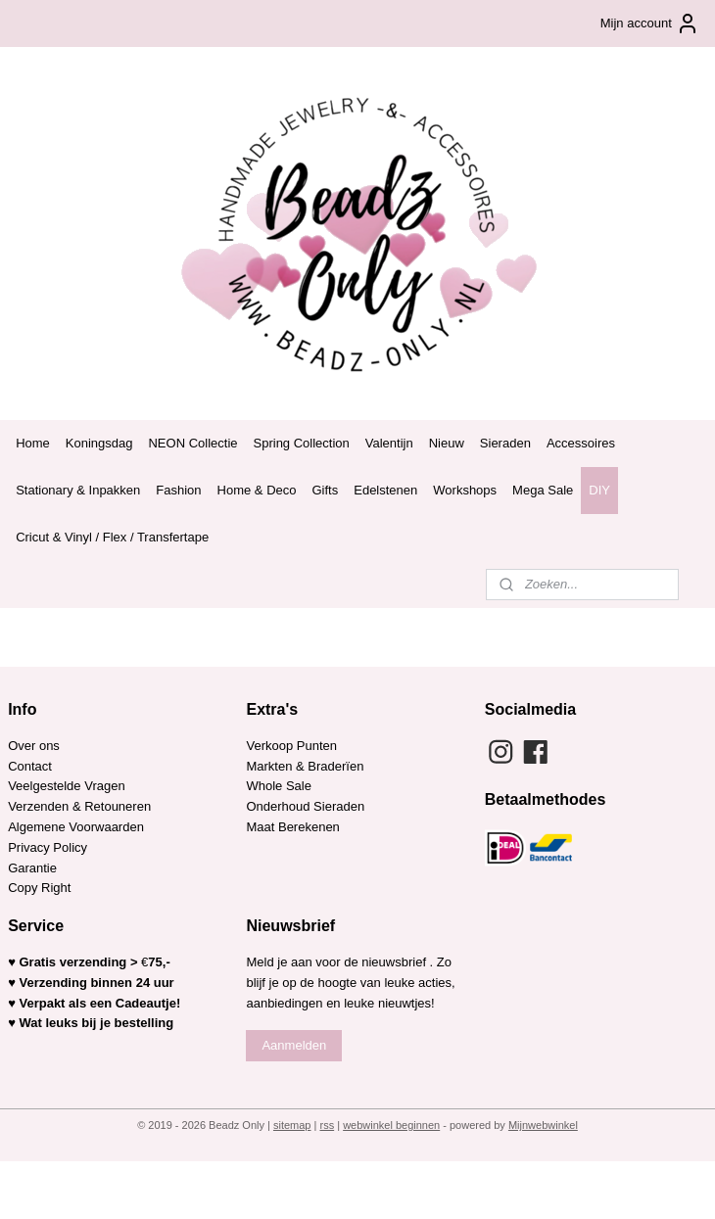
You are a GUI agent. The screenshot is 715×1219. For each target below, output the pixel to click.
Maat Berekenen (292, 827)
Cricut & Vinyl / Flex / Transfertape (112, 537)
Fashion (178, 490)
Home (33, 443)
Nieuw (446, 443)
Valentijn (389, 443)
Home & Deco (257, 490)
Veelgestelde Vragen (66, 785)
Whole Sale (278, 785)
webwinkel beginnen (391, 1125)
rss (326, 1125)
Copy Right (39, 887)
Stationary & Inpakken (78, 490)
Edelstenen (385, 490)
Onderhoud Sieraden (305, 806)
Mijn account (649, 23)
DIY (599, 490)
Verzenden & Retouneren (79, 806)
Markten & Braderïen (304, 766)
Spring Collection (302, 443)
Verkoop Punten (291, 745)
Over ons (34, 745)
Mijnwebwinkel (543, 1125)
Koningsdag (99, 443)
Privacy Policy (47, 847)
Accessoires (581, 443)
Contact (30, 766)
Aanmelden (294, 1045)
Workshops (465, 490)
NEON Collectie (192, 443)
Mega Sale (542, 490)
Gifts (325, 490)
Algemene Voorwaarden (76, 827)
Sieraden (505, 443)
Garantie (34, 868)
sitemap (292, 1125)
